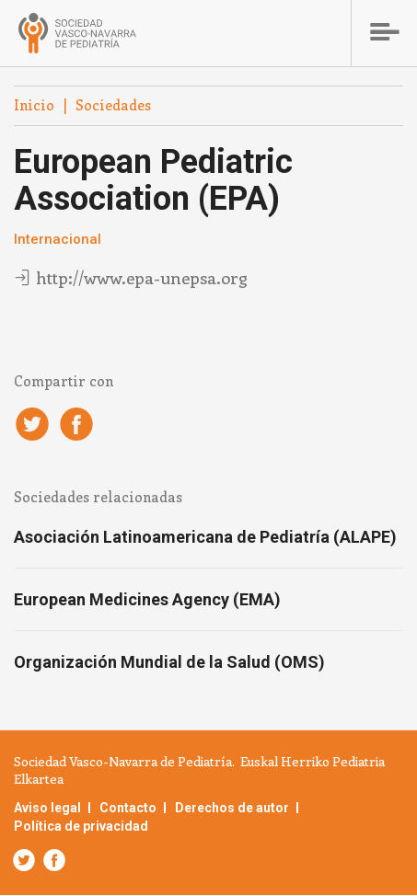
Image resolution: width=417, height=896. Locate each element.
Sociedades (113, 105)
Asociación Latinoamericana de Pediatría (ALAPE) (205, 536)
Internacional (57, 239)
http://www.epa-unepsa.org (142, 278)
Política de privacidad (81, 826)
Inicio (34, 105)
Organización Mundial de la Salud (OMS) (169, 662)
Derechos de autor (232, 807)
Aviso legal (47, 807)
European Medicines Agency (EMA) (147, 599)
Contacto (127, 807)
